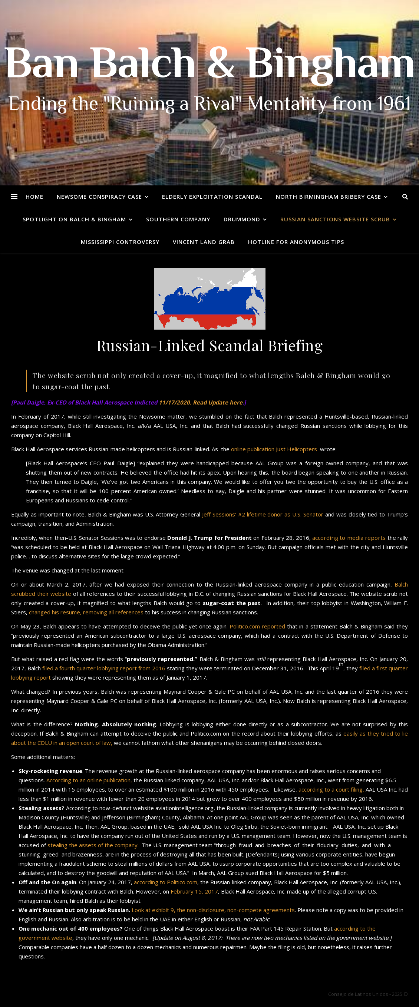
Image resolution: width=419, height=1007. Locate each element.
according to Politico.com (165, 882)
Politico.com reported (257, 626)
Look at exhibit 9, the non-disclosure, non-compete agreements (213, 910)
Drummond (242, 219)
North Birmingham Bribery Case (328, 196)
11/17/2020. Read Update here (201, 402)
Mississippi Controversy (120, 241)
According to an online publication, (89, 780)
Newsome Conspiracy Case (99, 196)
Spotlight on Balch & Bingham (74, 219)
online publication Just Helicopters (274, 449)
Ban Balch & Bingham (209, 66)
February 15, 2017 (194, 891)
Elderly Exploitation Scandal (212, 196)
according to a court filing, (331, 789)
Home (34, 196)
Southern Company (178, 219)
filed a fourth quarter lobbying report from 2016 (103, 668)
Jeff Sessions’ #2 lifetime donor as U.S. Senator (262, 514)
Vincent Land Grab (204, 241)
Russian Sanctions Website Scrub (335, 219)
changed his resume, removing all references (87, 612)
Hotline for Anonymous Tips (296, 241)
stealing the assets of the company (92, 845)
